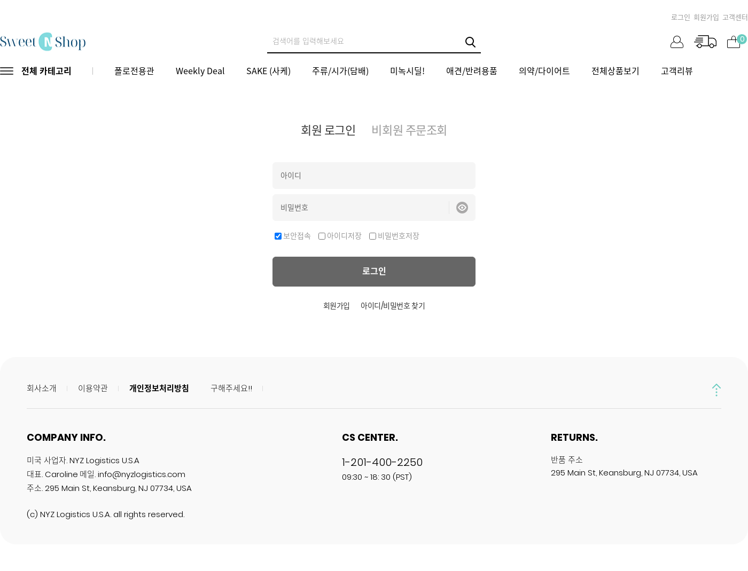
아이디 (290, 175)
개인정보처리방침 (159, 388)
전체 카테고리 (46, 70)
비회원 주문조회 (409, 130)
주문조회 (705, 41)
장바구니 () (733, 40)
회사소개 (42, 388)
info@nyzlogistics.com (141, 474)
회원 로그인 (328, 130)
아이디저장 (344, 236)
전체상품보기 (615, 70)
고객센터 (735, 17)
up (716, 390)
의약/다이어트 (544, 70)
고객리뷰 (677, 70)
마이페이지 (676, 41)
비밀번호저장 (398, 236)
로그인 (680, 17)
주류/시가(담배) (340, 70)
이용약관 (93, 388)
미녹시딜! (407, 70)
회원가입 (706, 17)
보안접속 (297, 236)
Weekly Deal (200, 70)
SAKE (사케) (268, 70)
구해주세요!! (231, 388)
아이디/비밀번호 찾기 (393, 305)
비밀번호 (294, 207)
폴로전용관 (134, 70)
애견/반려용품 (471, 70)
